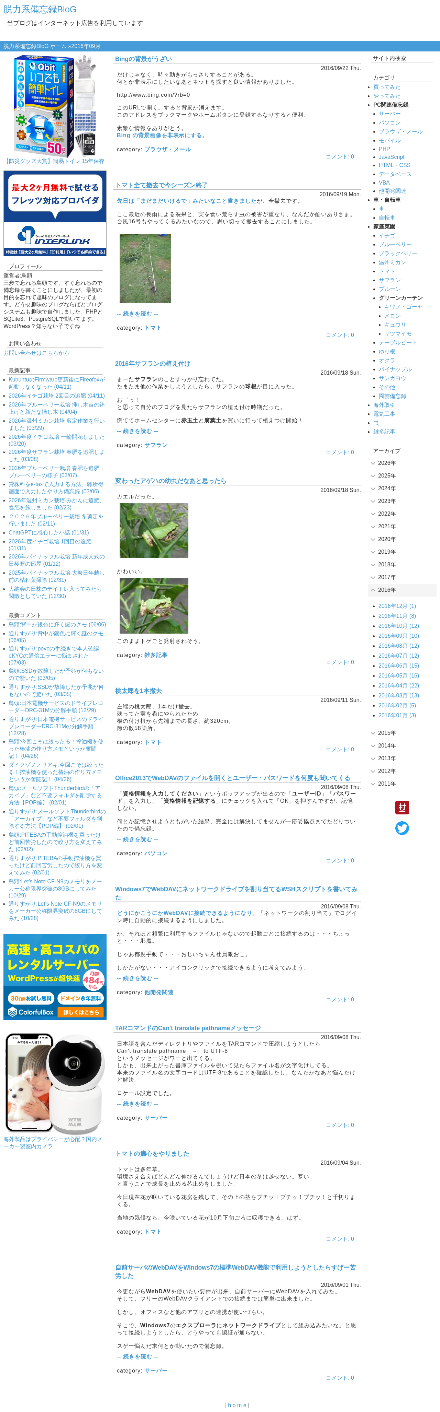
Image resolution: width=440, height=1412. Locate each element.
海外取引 (384, 405)
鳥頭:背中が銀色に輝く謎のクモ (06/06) (57, 624)
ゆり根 (387, 351)
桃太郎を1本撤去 (138, 690)
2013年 (387, 758)
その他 (387, 387)
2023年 (387, 501)
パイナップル (395, 369)
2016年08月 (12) (398, 646)
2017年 (387, 577)
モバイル (390, 140)
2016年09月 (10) (398, 636)
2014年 (387, 746)
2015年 (387, 733)
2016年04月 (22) (398, 686)
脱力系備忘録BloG (40, 9)
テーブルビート (398, 342)
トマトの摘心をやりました (152, 1153)
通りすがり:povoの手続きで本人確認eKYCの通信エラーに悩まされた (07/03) (54, 656)
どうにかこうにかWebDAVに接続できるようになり (184, 913)
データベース (395, 174)
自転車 (387, 218)
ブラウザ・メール (167, 149)
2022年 (387, 514)
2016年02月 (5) (397, 705)
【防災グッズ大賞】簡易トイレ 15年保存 (53, 161)
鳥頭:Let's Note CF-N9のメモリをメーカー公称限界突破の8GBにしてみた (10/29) (55, 888)
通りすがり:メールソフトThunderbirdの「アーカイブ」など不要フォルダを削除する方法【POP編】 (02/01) (57, 819)
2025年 (387, 476)
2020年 (387, 539)
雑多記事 (156, 655)
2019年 (387, 552)
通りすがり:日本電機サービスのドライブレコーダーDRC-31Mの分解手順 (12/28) (56, 726)
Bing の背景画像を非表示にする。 (162, 135)
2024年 (387, 488)
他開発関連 (159, 992)
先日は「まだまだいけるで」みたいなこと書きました (187, 201)
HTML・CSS (394, 165)
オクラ (387, 360)
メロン (392, 316)
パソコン (156, 853)
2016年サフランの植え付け (152, 363)
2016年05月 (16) (398, 676)
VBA (384, 183)
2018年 (387, 564)
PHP (384, 149)
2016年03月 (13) (398, 695)
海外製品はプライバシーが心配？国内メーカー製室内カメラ (52, 1142)
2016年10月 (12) (398, 626)
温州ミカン (392, 262)
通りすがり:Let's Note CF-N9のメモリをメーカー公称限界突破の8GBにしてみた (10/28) (55, 911)
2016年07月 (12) (398, 656)
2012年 (387, 771)
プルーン (390, 289)
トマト (153, 328)
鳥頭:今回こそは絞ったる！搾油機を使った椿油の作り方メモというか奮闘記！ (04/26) (56, 749)
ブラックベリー (398, 253)
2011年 (387, 784)
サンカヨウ (392, 378)
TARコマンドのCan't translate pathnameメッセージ (188, 1028)
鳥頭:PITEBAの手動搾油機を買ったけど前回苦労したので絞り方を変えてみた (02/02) (55, 842)
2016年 (387, 590)
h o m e (237, 1405)
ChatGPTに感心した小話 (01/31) (49, 533)
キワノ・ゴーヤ (403, 307)
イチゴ (387, 235)
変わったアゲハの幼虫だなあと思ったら (171, 481)
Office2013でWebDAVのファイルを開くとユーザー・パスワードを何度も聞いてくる (232, 778)
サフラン (156, 445)
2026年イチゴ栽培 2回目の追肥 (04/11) (57, 396)
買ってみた (387, 87)
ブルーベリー (395, 244)
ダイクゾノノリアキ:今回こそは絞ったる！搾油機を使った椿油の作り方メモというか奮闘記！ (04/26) (56, 772)
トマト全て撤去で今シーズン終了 (161, 185)
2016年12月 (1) (397, 606)
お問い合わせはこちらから (36, 353)
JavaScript (392, 157)
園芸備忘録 (392, 396)
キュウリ (395, 325)
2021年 (387, 526)
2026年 (387, 463)
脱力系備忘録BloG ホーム (35, 46)
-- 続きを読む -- (137, 314)
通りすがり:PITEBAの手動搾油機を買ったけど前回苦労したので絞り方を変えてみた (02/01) (55, 865)
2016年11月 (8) (397, 616)
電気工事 (384, 414)
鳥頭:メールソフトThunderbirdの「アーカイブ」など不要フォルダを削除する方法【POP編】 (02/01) (57, 795)
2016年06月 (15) (398, 666)
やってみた (387, 96)
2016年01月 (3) (397, 715)
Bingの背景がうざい (143, 59)
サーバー (156, 1118)
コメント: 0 (340, 157)
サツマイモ (398, 334)
